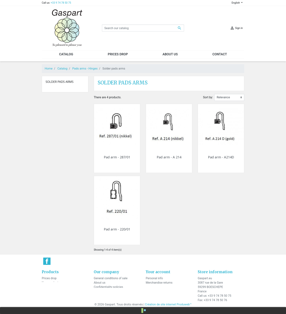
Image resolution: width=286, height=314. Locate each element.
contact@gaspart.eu (223, 304)
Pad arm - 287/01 (117, 157)
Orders (150, 287)
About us (99, 282)
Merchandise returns (159, 282)
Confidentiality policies (108, 287)
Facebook (47, 261)
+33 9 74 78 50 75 (61, 2)
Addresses (153, 295)
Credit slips (153, 291)
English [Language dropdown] (236, 2)
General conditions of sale (110, 278)
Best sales (48, 287)
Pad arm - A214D (221, 157)
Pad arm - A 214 (169, 157)
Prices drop (49, 278)
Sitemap (99, 295)
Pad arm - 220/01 (117, 229)
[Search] (143, 28)
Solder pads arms (60, 82)
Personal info (154, 278)
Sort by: (208, 97)
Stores (98, 300)
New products (51, 282)
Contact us (101, 291)
